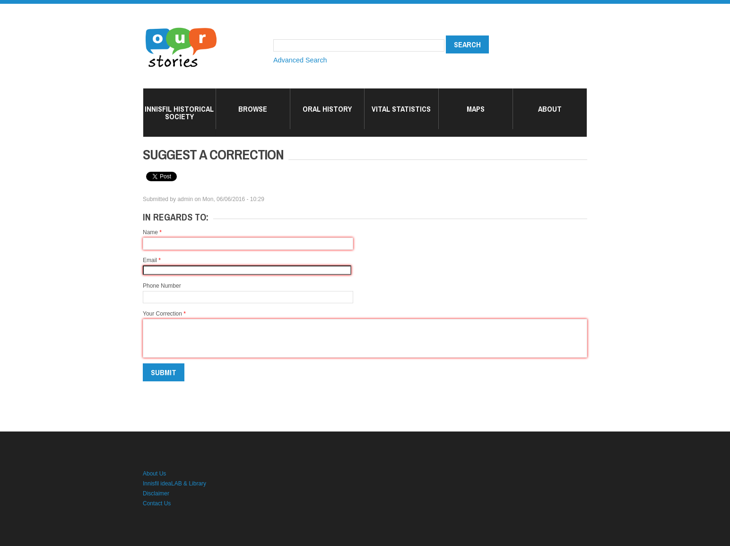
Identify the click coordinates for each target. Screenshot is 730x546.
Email (152, 260)
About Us (154, 473)
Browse (252, 109)
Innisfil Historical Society (179, 113)
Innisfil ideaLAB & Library (174, 483)
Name (152, 232)
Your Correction (164, 313)
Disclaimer (156, 493)
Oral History (327, 109)
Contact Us (157, 503)
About (550, 109)
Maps (476, 109)
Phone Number (162, 285)
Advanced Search (300, 60)
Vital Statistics (401, 109)
